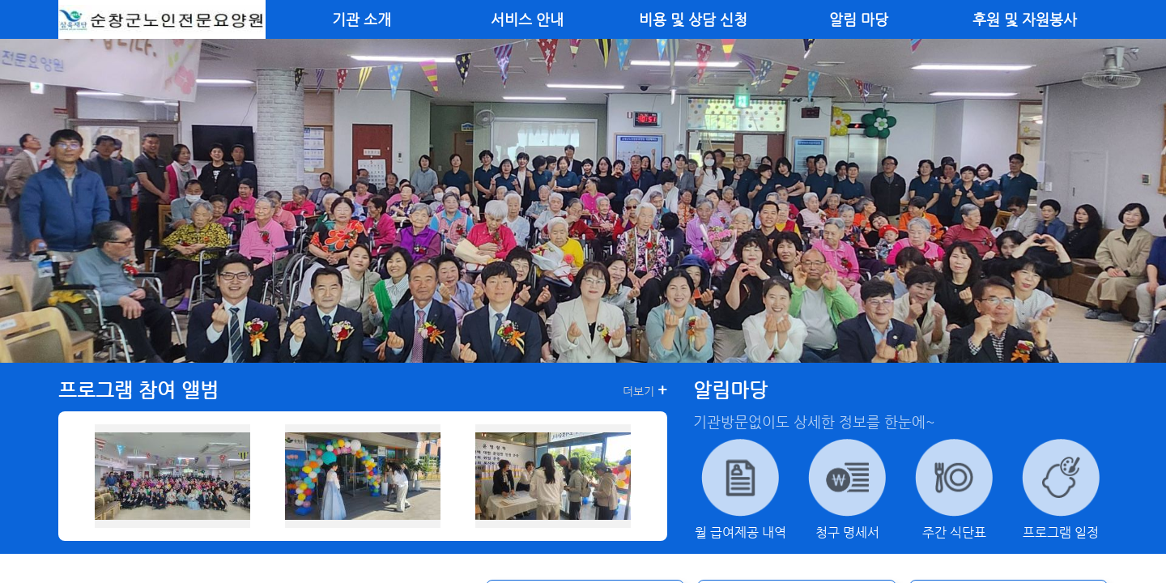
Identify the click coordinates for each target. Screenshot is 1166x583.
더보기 (645, 390)
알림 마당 (858, 19)
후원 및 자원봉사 (1024, 19)
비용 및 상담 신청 (693, 19)
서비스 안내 (527, 19)
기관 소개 (361, 19)
